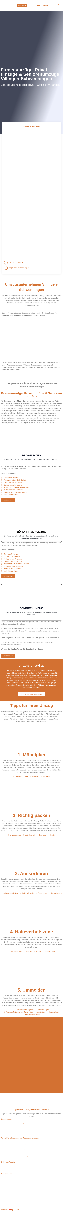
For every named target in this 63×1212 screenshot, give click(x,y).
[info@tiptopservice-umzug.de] (6, 268)
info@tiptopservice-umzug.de (18, 268)
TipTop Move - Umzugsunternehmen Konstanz (31, 1110)
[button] (58, 5)
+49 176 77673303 (42, 5)
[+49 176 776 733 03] (6, 262)
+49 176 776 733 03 (15, 262)
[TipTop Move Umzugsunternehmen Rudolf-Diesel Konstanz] (31, 1192)
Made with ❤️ (10, 1210)
